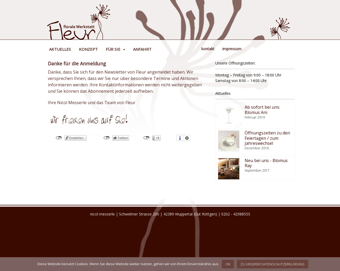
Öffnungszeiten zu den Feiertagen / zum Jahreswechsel (267, 138)
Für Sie (113, 49)
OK (228, 264)
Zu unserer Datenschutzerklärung (272, 264)
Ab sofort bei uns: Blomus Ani (262, 109)
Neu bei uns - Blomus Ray (266, 163)
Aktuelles (60, 49)
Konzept (88, 49)
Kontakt (207, 48)
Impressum (231, 48)
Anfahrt (142, 49)
